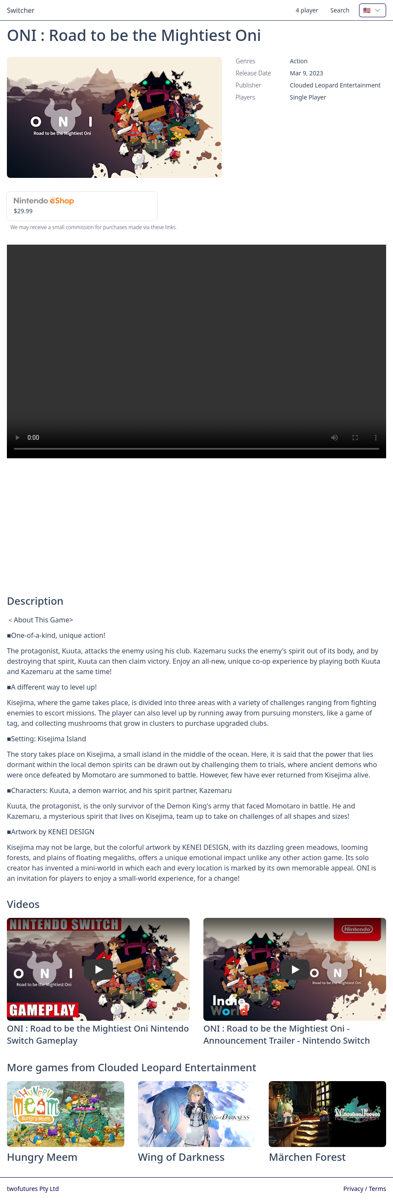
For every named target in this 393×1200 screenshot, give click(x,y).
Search (339, 10)
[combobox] (372, 10)
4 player (307, 10)
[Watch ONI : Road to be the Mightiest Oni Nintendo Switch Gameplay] (98, 969)
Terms (377, 1188)
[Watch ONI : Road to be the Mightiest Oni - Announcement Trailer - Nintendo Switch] (295, 969)
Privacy (354, 1188)
